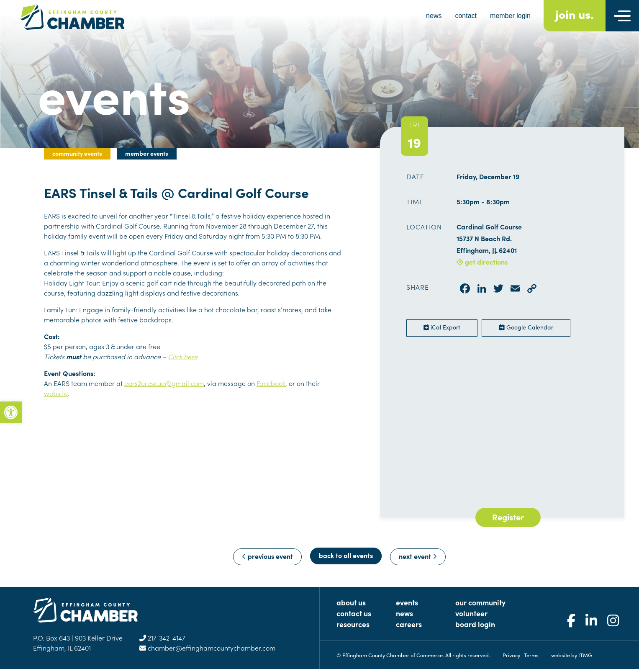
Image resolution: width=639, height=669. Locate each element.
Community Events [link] (77, 153)
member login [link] (510, 15)
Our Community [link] (480, 602)
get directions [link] (482, 261)
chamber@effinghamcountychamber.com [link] (207, 647)
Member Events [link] (146, 153)
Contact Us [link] (353, 613)
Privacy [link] (511, 655)
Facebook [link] (271, 383)
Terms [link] (531, 655)
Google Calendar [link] (526, 327)
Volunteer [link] (471, 613)
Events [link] (407, 602)
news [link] (433, 15)
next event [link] (418, 556)
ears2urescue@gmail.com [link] (164, 383)
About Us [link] (351, 602)
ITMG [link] (585, 655)
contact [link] (466, 15)
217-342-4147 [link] (162, 637)
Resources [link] (353, 624)
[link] (11, 412)
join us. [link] (574, 13)
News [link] (404, 613)
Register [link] (508, 516)
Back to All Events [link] (346, 555)
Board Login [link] (475, 624)
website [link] (56, 393)
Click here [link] (183, 356)
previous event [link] (267, 556)
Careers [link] (409, 624)
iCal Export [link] (441, 327)
